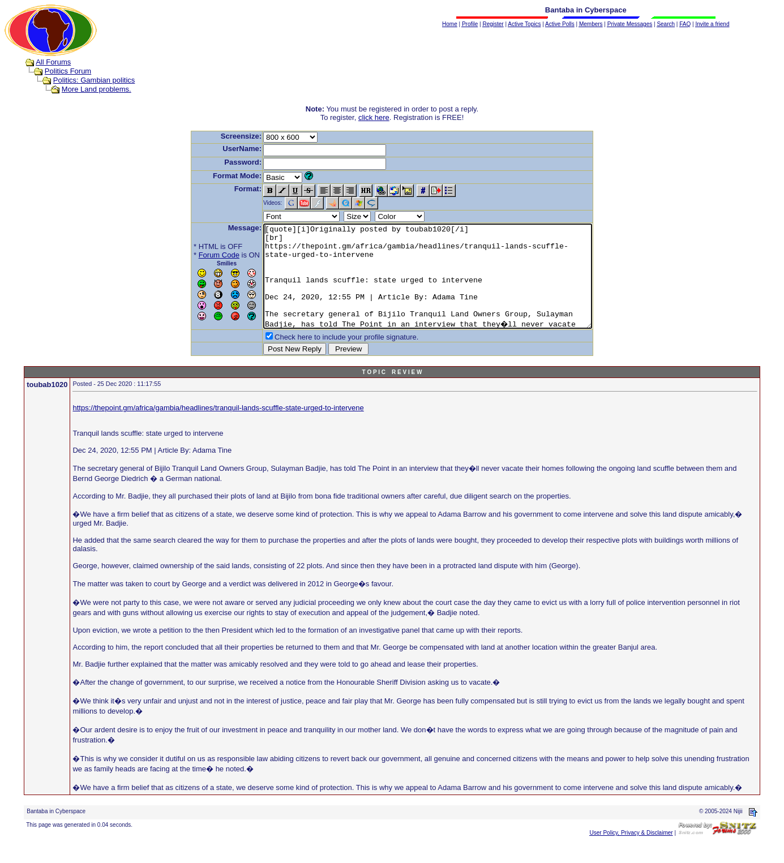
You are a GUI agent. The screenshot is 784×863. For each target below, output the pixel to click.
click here (373, 117)
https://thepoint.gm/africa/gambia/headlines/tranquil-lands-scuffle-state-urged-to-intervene (217, 428)
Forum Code (199, 255)
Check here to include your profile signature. (327, 357)
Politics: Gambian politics (94, 80)
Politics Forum (68, 71)
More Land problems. (96, 89)
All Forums (53, 62)
